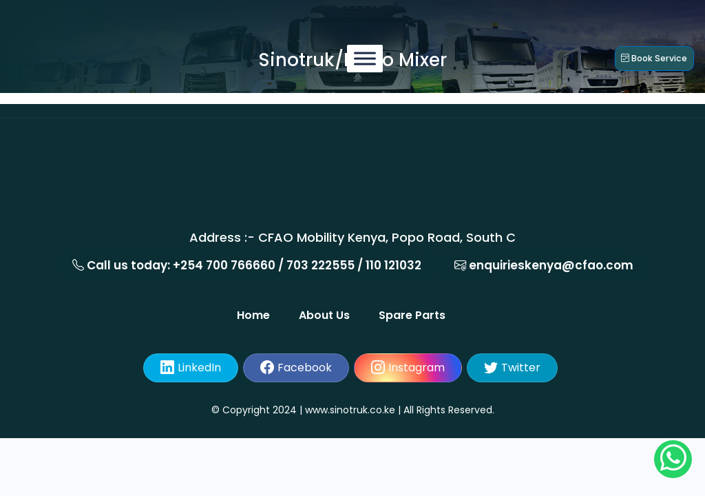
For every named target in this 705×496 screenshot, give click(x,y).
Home (267, 315)
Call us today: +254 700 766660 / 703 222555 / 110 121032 (246, 265)
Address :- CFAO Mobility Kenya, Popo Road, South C (352, 237)
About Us (332, 315)
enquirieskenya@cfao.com (543, 265)
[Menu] (353, 58)
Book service (642, 57)
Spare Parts (415, 315)
